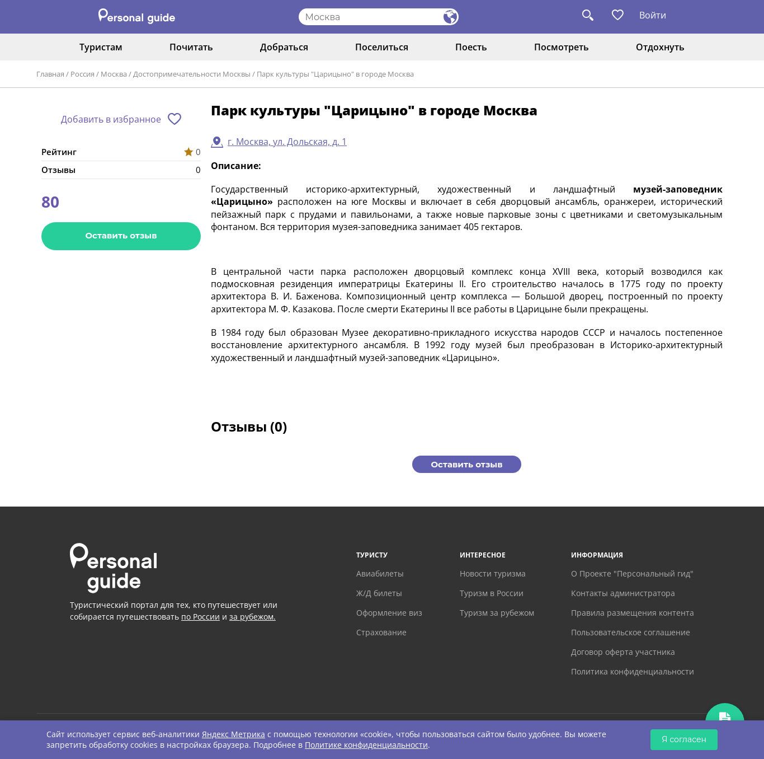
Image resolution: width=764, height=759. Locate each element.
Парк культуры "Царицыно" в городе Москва (335, 74)
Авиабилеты (380, 573)
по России (200, 616)
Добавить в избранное (111, 119)
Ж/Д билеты (379, 593)
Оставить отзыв (121, 235)
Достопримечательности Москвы (192, 74)
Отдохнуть (660, 47)
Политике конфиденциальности (366, 744)
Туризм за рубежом (497, 612)
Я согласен (684, 739)
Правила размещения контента (632, 612)
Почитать (191, 47)
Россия (82, 74)
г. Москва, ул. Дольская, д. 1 (287, 141)
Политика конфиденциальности (632, 671)
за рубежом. (252, 616)
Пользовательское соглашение (630, 632)
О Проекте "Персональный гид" (632, 573)
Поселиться (381, 47)
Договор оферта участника (623, 651)
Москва (114, 74)
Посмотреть (561, 47)
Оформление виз (389, 612)
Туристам (100, 47)
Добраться (284, 47)
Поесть (471, 47)
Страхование (381, 632)
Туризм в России (492, 593)
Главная (50, 74)
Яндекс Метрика (233, 734)
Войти (652, 15)
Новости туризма (493, 573)
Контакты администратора (623, 593)
